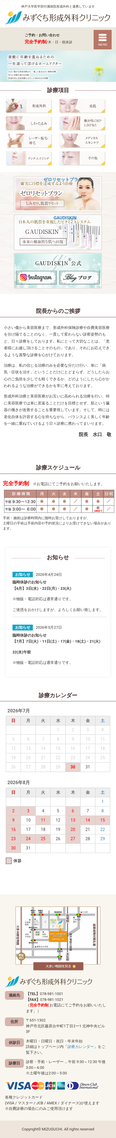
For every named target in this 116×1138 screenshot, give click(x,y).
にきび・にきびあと (84, 123)
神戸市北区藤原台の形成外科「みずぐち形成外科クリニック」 (58, 17)
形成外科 (31, 106)
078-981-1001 (13, 39)
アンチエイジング (31, 158)
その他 (84, 158)
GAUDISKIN (58, 232)
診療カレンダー (80, 1046)
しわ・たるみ (31, 123)
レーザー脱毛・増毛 (31, 141)
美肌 (84, 106)
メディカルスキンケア (84, 141)
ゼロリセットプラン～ (58, 194)
